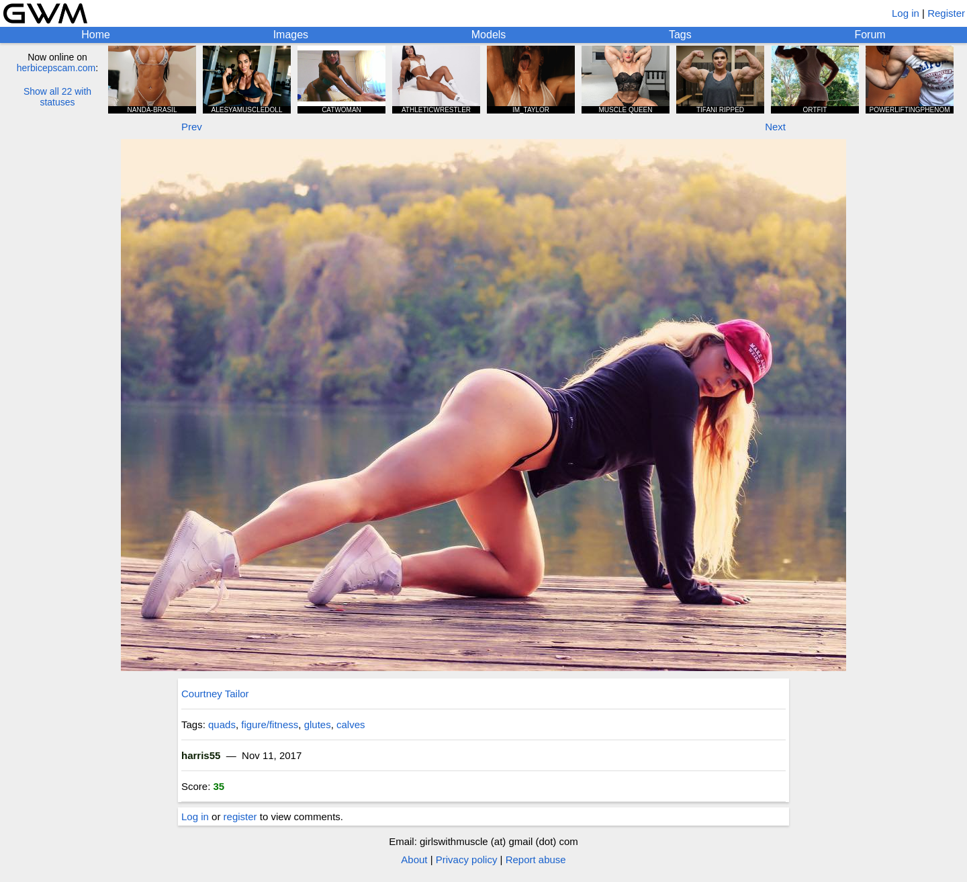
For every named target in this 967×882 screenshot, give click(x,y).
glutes (317, 724)
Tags (680, 34)
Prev (191, 126)
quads (222, 724)
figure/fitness (269, 724)
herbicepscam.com (56, 67)
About (414, 859)
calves (350, 724)
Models (488, 34)
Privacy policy (467, 859)
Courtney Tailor (215, 693)
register (240, 816)
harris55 (200, 755)
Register (946, 13)
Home (95, 34)
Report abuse (536, 859)
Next (775, 126)
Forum (869, 34)
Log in (905, 13)
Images (290, 34)
